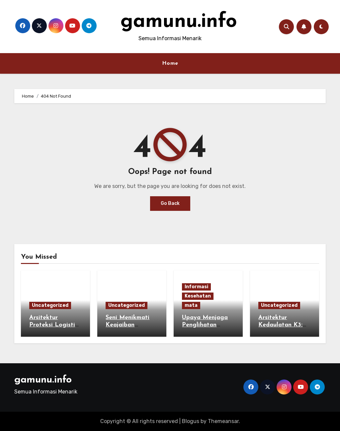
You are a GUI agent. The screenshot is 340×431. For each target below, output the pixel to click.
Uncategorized (50, 305)
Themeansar (223, 421)
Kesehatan (198, 296)
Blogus (190, 421)
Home (170, 63)
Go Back (170, 203)
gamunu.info (179, 22)
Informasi (196, 287)
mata (191, 305)
